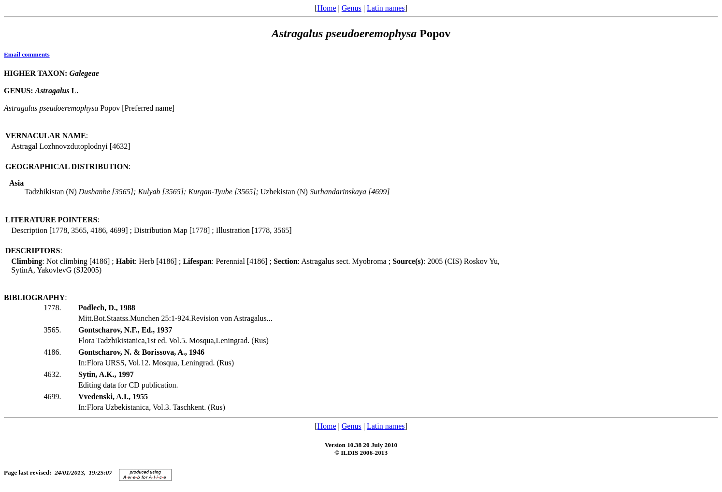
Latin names (386, 8)
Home (326, 8)
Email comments (27, 54)
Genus (351, 8)
